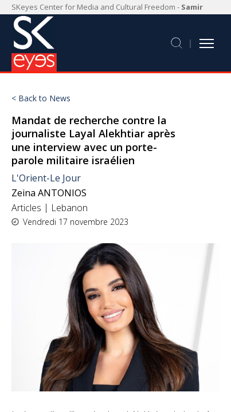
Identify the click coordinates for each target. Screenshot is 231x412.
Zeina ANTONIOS (49, 193)
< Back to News (41, 98)
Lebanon (69, 207)
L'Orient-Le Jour (46, 178)
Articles (26, 207)
